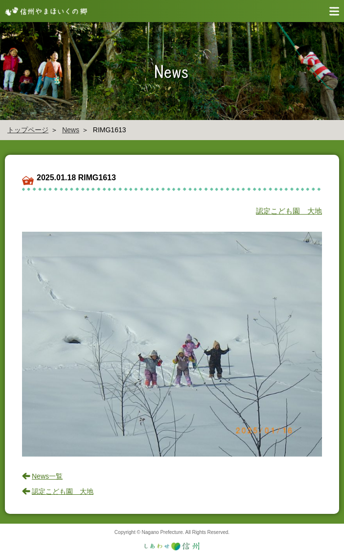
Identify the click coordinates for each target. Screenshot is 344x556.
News (70, 130)
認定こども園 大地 (289, 211)
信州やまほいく (44, 11)
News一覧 (47, 476)
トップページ (27, 130)
